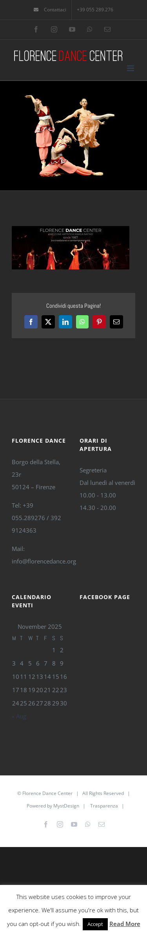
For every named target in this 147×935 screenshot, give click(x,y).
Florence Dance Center (47, 793)
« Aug (19, 716)
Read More (124, 924)
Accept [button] (95, 924)
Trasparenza (104, 805)
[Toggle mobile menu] (131, 68)
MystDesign (66, 805)
